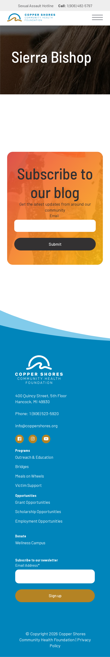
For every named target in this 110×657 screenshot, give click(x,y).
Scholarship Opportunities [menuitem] (38, 511)
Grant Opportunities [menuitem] (32, 502)
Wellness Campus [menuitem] (30, 542)
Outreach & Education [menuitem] (34, 457)
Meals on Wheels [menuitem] (29, 476)
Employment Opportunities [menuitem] (38, 521)
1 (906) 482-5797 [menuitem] (75, 5)
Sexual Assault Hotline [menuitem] (35, 5)
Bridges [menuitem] (22, 466)
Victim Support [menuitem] (28, 485)
